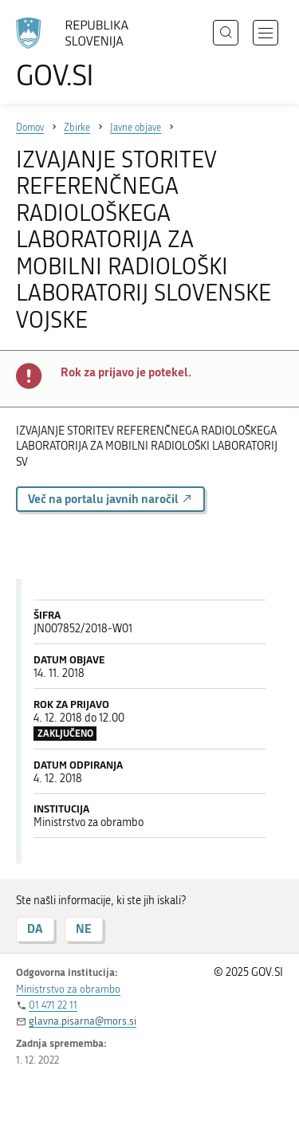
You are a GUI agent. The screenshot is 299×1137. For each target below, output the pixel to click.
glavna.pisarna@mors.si (82, 1021)
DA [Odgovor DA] (35, 928)
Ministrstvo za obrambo (68, 989)
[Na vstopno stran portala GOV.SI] (80, 54)
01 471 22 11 (53, 1005)
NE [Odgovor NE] (84, 928)
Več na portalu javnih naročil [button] (110, 498)
